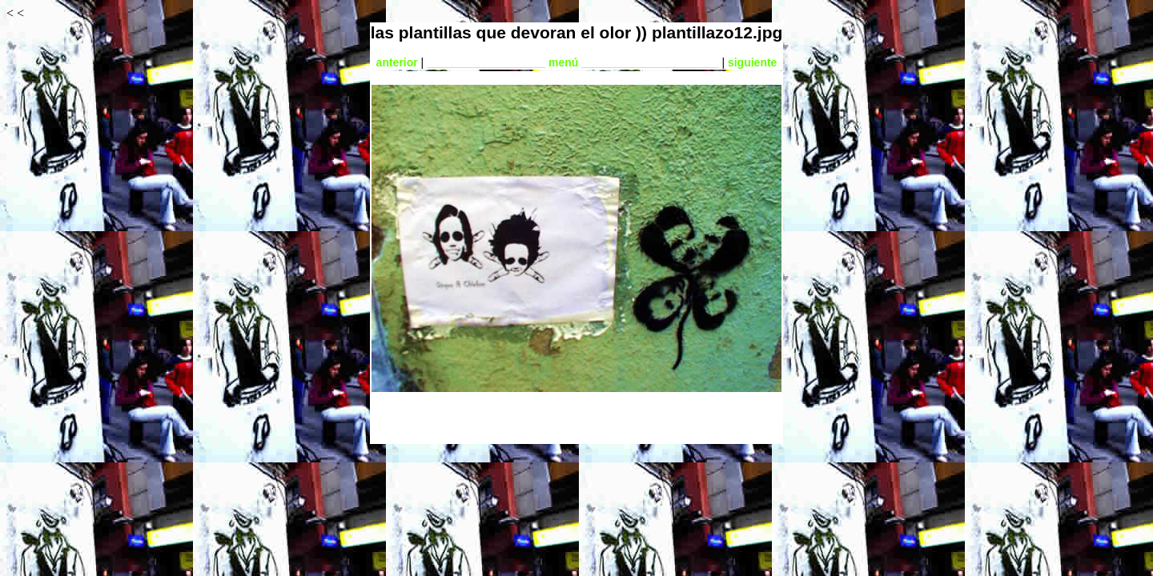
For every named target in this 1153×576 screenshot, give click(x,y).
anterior (397, 62)
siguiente (752, 62)
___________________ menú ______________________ (572, 62)
